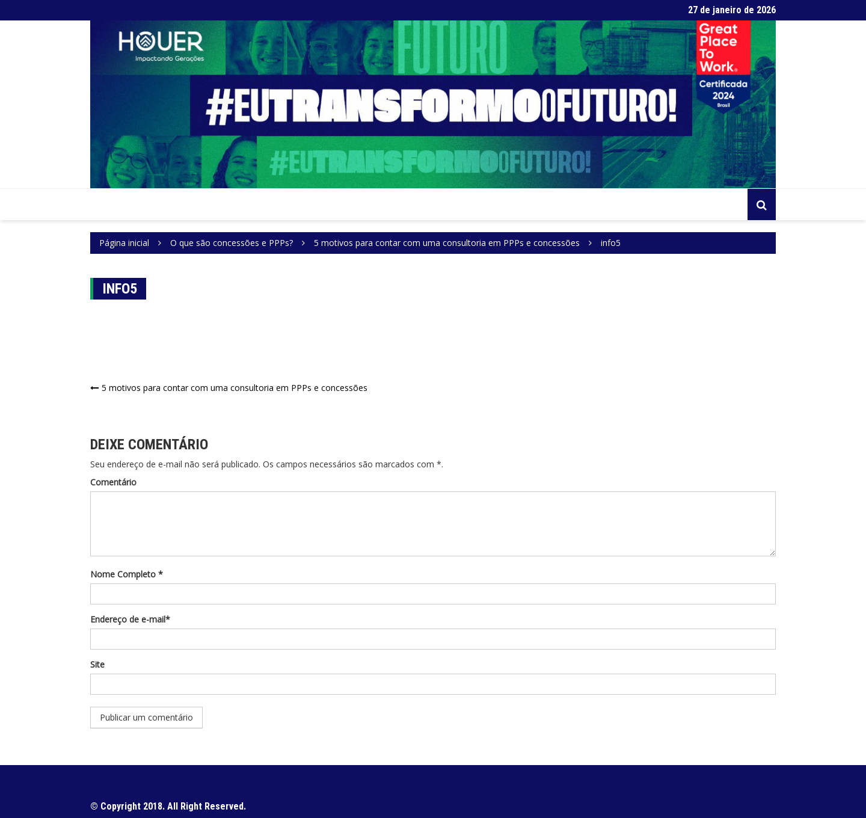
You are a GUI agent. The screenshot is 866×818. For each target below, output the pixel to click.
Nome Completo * (126, 574)
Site (97, 664)
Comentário (113, 482)
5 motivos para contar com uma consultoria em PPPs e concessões (234, 387)
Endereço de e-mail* (130, 619)
